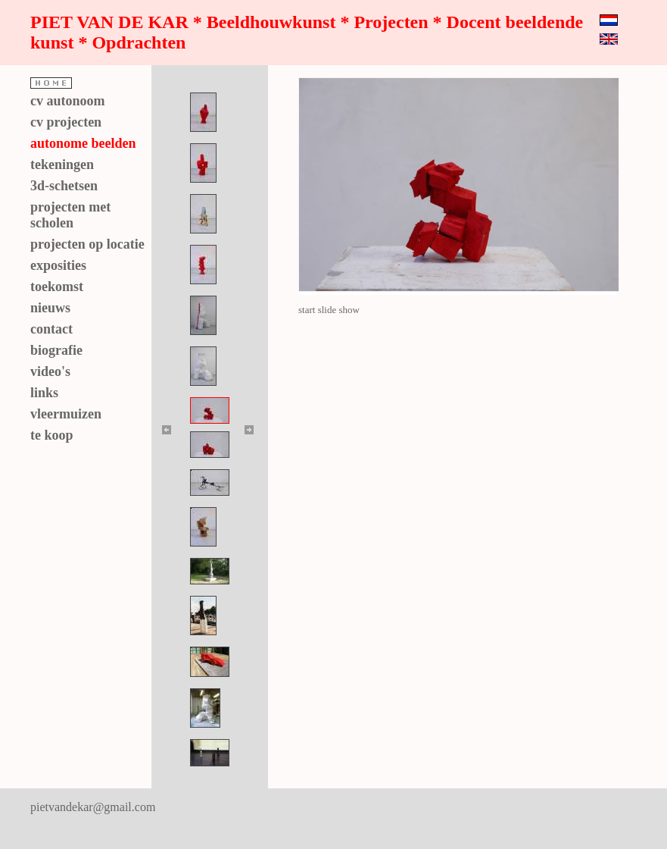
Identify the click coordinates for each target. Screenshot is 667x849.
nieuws (50, 307)
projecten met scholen (70, 214)
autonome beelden (83, 143)
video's (50, 371)
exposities (58, 265)
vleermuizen (65, 413)
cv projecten (65, 122)
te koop (51, 435)
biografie (56, 350)
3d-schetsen (64, 185)
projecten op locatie (87, 244)
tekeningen (62, 164)
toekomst (56, 286)
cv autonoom (67, 100)
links (44, 392)
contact (51, 329)
